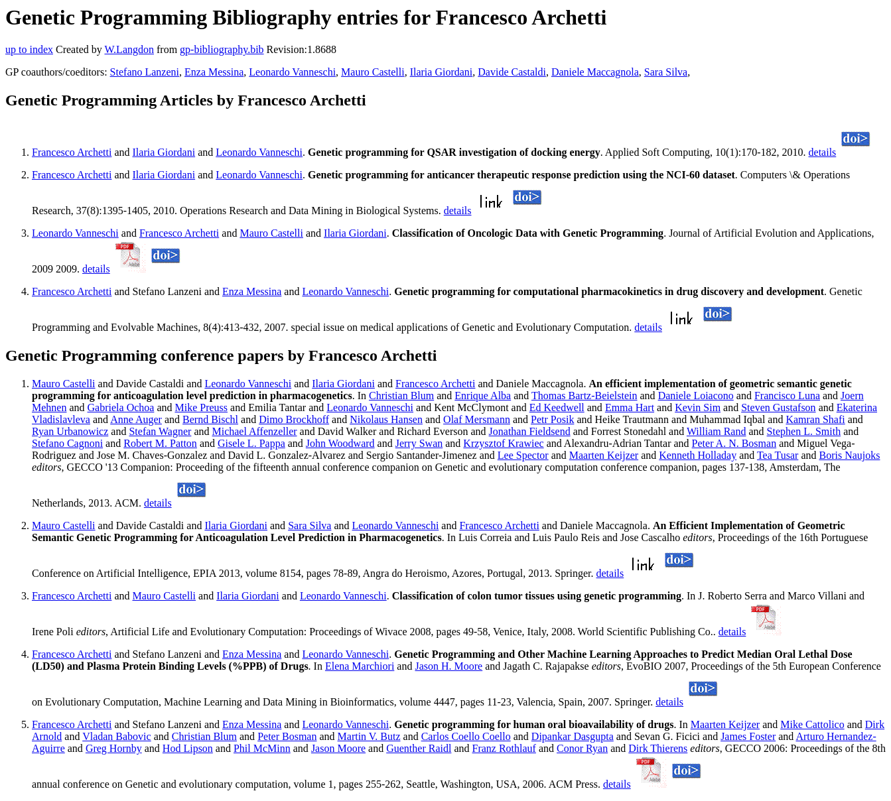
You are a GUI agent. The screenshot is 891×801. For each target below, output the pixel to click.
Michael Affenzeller (254, 431)
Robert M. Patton (160, 443)
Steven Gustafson (778, 407)
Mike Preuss (201, 407)
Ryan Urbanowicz (70, 431)
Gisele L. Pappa (251, 443)
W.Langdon (129, 49)
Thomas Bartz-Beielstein (584, 395)
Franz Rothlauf (504, 748)
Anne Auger (136, 419)
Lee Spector (523, 455)
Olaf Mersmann (476, 419)
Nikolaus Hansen (386, 419)
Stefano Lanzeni (144, 72)
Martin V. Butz (369, 736)
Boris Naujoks (849, 455)
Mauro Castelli (373, 72)
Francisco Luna (787, 395)
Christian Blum (401, 395)
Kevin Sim (697, 407)
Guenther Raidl (418, 748)
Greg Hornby (114, 748)
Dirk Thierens (657, 748)
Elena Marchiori (359, 666)
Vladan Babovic (116, 736)
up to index (29, 49)
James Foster (748, 736)
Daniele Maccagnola (595, 72)
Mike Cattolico (812, 724)
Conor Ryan (582, 748)
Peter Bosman (286, 736)
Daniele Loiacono (696, 395)
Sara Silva (665, 72)
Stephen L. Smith (804, 431)
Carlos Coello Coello (466, 736)
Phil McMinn (262, 748)
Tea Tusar (777, 455)
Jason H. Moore (448, 666)
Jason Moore (338, 748)
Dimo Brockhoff (294, 419)
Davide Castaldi (512, 72)
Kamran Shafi (815, 419)
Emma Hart (629, 407)
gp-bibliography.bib (222, 49)
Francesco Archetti (71, 152)
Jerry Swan (419, 443)
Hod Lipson (188, 748)
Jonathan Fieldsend (530, 431)
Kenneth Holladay (697, 455)
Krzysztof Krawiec (503, 443)
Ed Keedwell (556, 407)
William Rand (716, 431)
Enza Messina (213, 72)
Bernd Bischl (210, 419)
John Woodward (340, 443)
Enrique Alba (482, 395)
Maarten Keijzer (603, 455)
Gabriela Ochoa (121, 407)
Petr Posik (552, 419)
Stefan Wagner (160, 431)
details (823, 152)
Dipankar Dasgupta (572, 736)
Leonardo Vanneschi (292, 72)
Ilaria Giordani (441, 72)
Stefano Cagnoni (67, 443)
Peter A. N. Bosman (734, 443)
